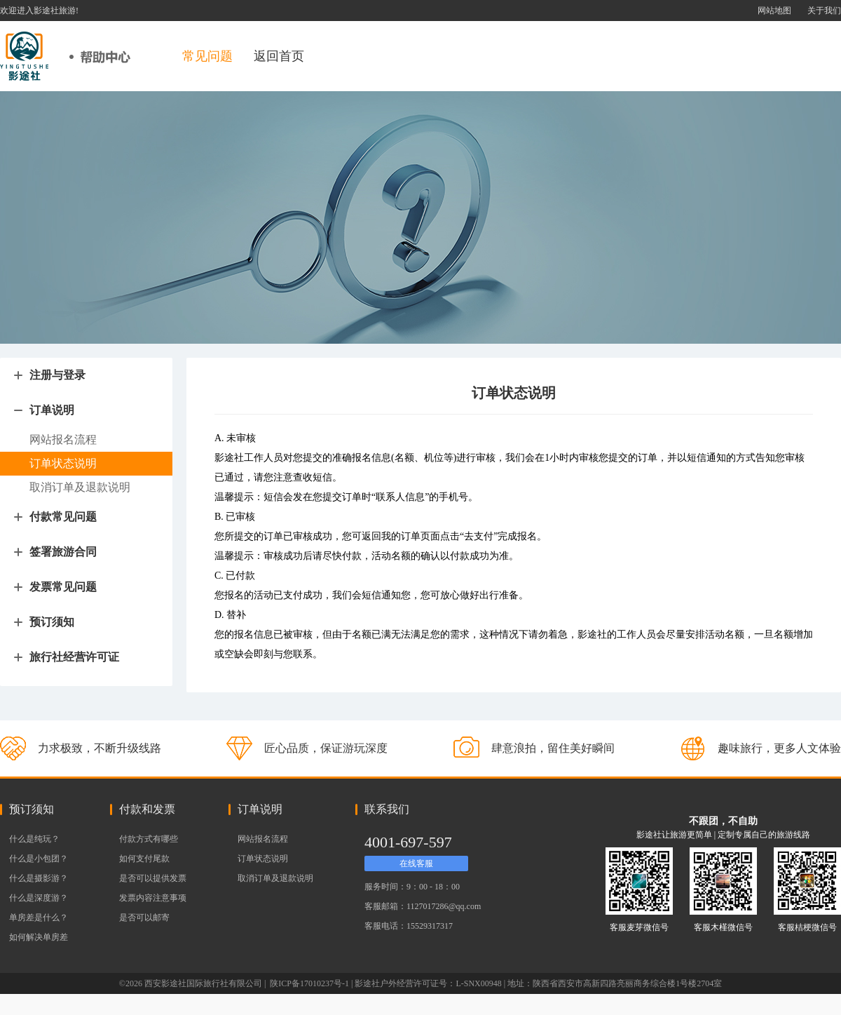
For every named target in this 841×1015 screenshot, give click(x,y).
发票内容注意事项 (152, 898)
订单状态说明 (263, 858)
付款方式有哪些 (148, 839)
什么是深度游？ (38, 898)
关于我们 (824, 10)
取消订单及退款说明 (275, 878)
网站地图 (774, 10)
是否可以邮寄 (144, 917)
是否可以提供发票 (152, 878)
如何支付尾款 (144, 858)
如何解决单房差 (38, 937)
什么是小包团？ (38, 858)
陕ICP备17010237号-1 (308, 983)
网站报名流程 (263, 839)
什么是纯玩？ (34, 839)
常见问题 (207, 56)
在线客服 (416, 863)
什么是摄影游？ (38, 878)
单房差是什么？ (38, 917)
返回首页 (279, 56)
